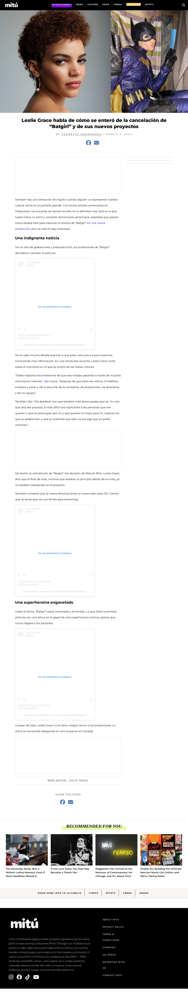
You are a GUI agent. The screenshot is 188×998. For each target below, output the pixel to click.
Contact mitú (112, 975)
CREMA (118, 4)
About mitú (111, 919)
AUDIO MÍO (133, 4)
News (79, 4)
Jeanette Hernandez (82, 134)
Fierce (93, 893)
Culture (93, 4)
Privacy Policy (113, 927)
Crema (127, 893)
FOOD (106, 4)
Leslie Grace (78, 780)
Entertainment (62, 4)
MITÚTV (149, 4)
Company (109, 947)
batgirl (61, 780)
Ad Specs (109, 954)
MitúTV (111, 893)
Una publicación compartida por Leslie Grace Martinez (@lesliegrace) (54, 345)
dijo (46, 381)
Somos (144, 893)
